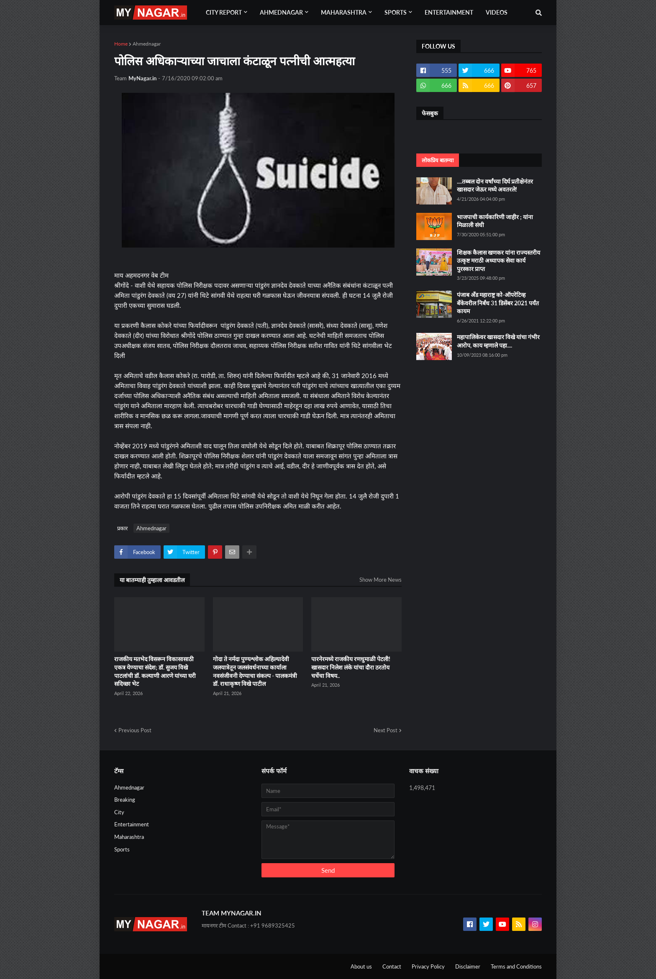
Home (121, 44)
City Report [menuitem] (224, 12)
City (119, 812)
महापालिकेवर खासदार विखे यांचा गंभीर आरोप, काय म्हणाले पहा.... (498, 341)
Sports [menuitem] (395, 12)
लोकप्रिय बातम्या (438, 160)
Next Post (385, 730)
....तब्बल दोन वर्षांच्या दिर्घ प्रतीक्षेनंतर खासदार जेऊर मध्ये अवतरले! (495, 185)
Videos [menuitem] (496, 12)
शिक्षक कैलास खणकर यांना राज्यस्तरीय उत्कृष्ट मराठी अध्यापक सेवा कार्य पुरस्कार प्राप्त (498, 260)
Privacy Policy (428, 966)
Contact (391, 966)
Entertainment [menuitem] (449, 12)
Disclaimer (467, 966)
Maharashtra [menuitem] (343, 12)
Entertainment (131, 824)
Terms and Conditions (516, 966)
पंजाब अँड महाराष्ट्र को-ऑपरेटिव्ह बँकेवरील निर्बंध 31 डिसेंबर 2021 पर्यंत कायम (498, 302)
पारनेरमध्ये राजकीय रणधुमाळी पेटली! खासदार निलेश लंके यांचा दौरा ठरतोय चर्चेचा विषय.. (350, 667)
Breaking (124, 799)
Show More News (380, 579)
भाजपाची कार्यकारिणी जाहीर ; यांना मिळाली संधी (495, 221)
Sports (122, 849)
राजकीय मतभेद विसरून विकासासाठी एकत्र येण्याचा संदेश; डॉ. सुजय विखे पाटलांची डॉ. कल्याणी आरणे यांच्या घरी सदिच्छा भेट (155, 671)
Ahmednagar (147, 44)
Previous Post (134, 730)
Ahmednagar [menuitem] (281, 12)
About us (361, 966)
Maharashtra (129, 836)
